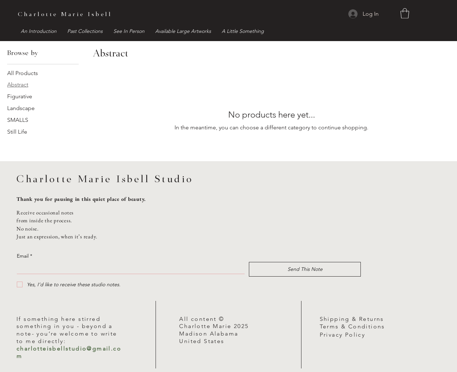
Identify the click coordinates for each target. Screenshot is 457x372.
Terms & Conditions (352, 326)
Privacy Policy (342, 334)
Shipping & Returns (352, 319)
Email (24, 256)
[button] (405, 13)
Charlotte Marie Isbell (65, 14)
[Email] (128, 268)
